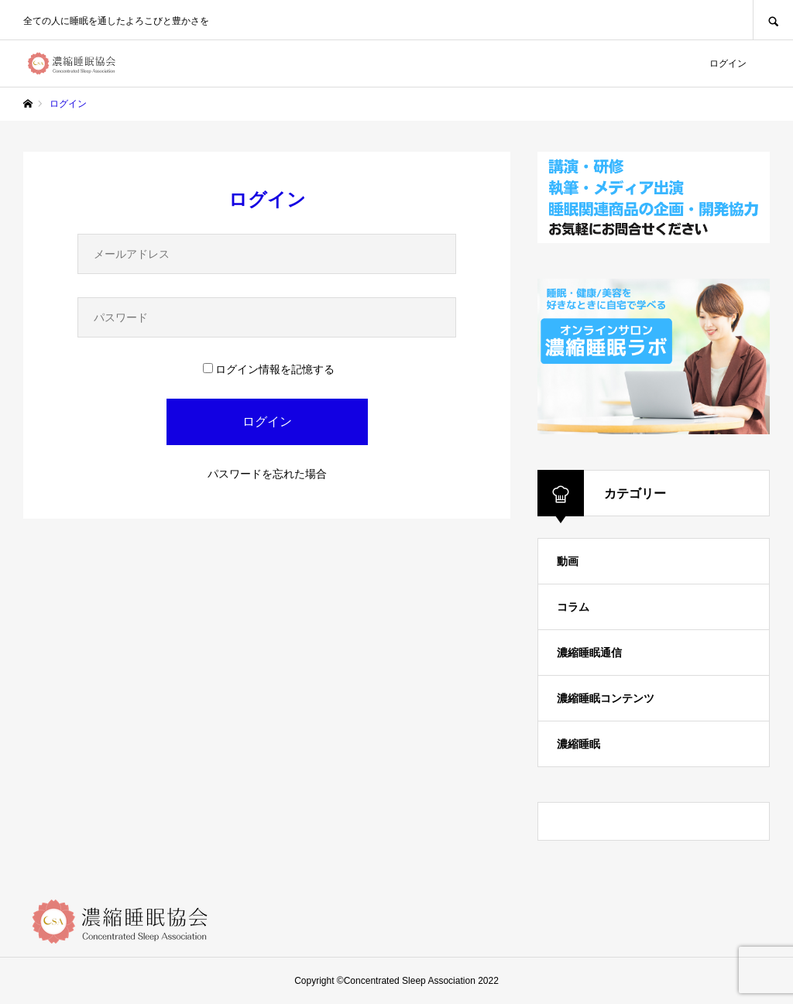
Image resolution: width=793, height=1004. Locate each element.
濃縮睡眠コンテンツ (605, 698)
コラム (573, 607)
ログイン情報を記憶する (269, 369)
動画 (567, 561)
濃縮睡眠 (578, 744)
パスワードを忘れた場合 (267, 474)
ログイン (728, 63)
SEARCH (773, 19)
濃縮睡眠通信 (589, 652)
